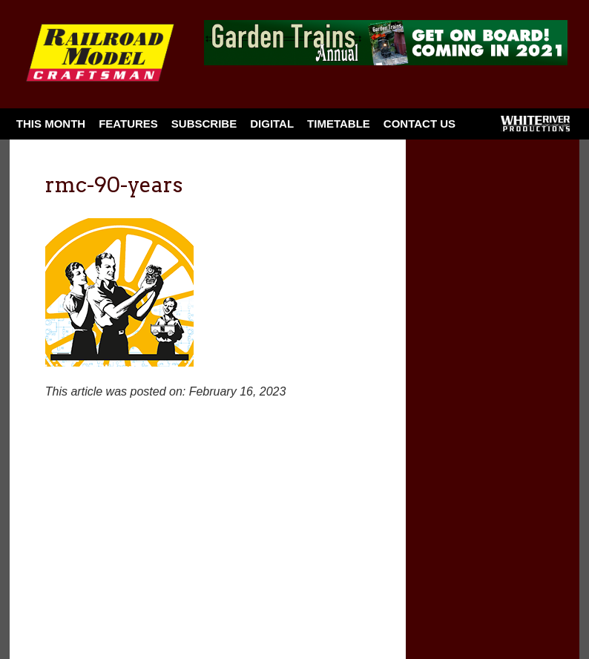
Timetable (338, 123)
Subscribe (204, 123)
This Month (50, 123)
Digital (272, 123)
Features (128, 123)
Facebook (481, 128)
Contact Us (419, 123)
